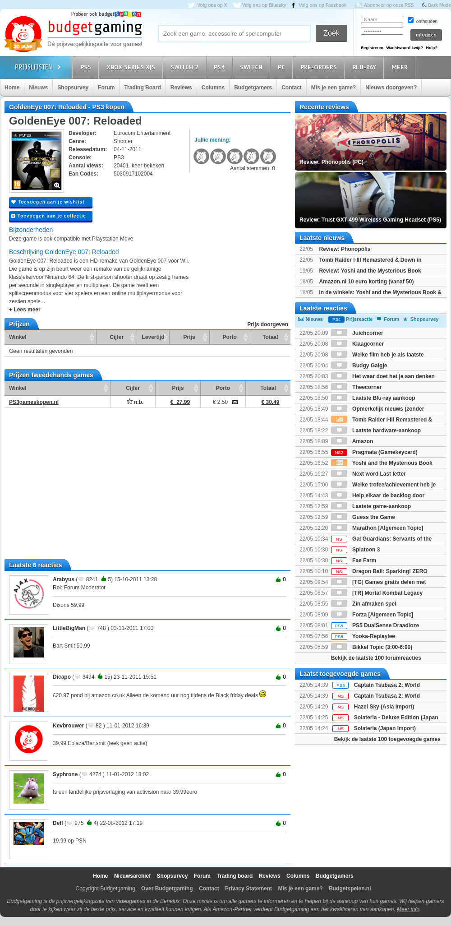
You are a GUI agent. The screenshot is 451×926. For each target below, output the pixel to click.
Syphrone (65, 774)
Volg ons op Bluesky (264, 5)
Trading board (234, 876)
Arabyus (63, 579)
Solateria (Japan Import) (385, 728)
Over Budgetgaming (167, 888)
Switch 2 (185, 67)
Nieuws (38, 87)
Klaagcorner (357, 344)
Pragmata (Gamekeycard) (374, 452)
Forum (106, 87)
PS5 (87, 67)
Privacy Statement (248, 888)
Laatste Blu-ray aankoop (373, 398)
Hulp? (431, 48)
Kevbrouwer (68, 725)
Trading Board (142, 87)
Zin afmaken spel (363, 604)
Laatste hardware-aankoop (376, 430)
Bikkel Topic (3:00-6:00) (372, 647)
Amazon (352, 441)
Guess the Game (363, 517)
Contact (291, 87)
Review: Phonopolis (344, 249)
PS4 (220, 67)
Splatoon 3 (355, 549)
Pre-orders (320, 67)
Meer (400, 67)
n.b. (135, 402)
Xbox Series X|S (132, 67)
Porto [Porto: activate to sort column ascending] (230, 337)
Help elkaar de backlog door (377, 495)
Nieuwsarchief (132, 876)
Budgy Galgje (359, 365)
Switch (252, 67)
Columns (213, 87)
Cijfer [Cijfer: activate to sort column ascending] (117, 337)
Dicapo (62, 677)
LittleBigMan (69, 628)
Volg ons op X (212, 5)
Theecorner (356, 387)
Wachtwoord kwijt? (404, 48)
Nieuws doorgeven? (391, 87)
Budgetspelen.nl (350, 888)
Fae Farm (354, 560)
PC (283, 67)
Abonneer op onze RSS (389, 5)
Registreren (372, 48)
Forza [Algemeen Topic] (372, 614)
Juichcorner (357, 333)
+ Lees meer (25, 309)
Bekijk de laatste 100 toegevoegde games (387, 739)
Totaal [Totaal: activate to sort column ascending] (270, 337)
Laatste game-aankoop (371, 506)
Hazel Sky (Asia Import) (384, 707)
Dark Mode (439, 5)
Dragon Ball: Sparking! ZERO (379, 571)
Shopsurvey (72, 87)
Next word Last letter (368, 474)
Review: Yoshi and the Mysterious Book (370, 271)
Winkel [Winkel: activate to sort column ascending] (18, 337)
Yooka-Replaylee (363, 636)
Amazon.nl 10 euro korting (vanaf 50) (366, 281)
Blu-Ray (365, 67)
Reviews (181, 87)
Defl (58, 823)
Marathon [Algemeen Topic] (377, 528)
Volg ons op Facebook (323, 5)
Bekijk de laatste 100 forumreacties (376, 658)
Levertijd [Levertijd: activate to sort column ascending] (153, 337)
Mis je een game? (333, 87)
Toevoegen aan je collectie (48, 215)
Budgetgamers (253, 87)
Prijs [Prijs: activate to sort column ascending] (189, 337)
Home (12, 87)
